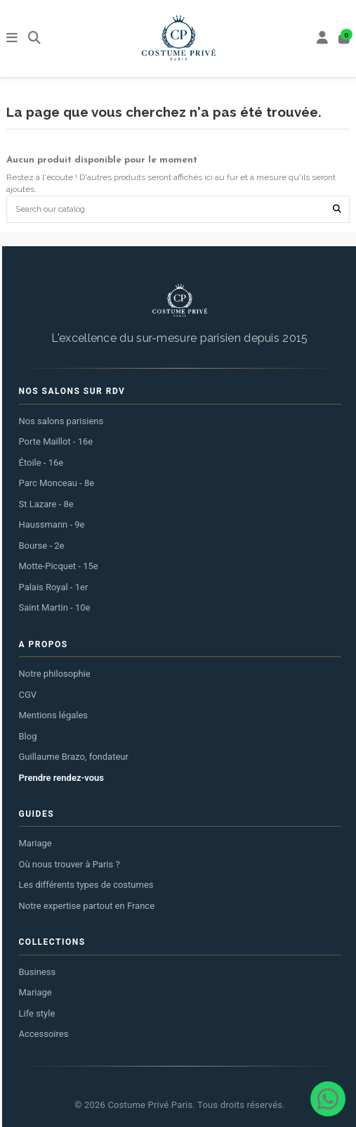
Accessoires (44, 1034)
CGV (28, 694)
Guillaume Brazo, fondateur (73, 756)
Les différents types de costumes (86, 884)
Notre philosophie (55, 673)
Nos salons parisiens (61, 421)
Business (37, 972)
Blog (28, 736)
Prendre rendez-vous (61, 777)
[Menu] (12, 39)
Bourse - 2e (42, 545)
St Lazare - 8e (46, 504)
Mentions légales (53, 715)
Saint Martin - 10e (55, 607)
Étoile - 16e (41, 462)
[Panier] (344, 39)
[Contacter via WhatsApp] (327, 1098)
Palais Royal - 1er (53, 587)
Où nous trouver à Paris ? (69, 864)
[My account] (323, 39)
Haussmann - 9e (52, 524)
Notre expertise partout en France (87, 905)
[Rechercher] (34, 39)
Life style (37, 1013)
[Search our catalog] (337, 209)
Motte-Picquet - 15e (58, 566)
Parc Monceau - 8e (57, 483)
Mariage (35, 843)
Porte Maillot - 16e (56, 441)
